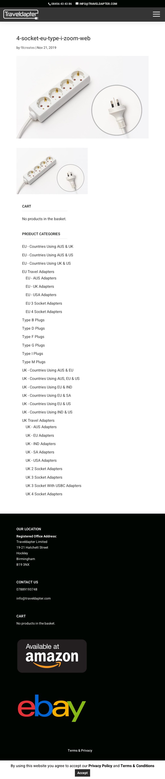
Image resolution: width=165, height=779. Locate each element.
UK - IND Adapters (41, 444)
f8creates (28, 47)
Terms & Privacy (80, 750)
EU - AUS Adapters (41, 278)
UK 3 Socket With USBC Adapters (53, 486)
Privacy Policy (99, 766)
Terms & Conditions (137, 766)
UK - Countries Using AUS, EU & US (51, 379)
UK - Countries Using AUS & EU (47, 370)
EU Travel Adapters (38, 272)
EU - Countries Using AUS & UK (47, 246)
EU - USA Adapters (41, 295)
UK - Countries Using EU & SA (46, 395)
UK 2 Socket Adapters (44, 469)
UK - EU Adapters (40, 435)
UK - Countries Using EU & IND (47, 387)
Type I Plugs (32, 354)
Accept (82, 772)
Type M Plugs (33, 362)
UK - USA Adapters (41, 460)
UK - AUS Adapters (41, 427)
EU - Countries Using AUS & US (47, 255)
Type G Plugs (33, 345)
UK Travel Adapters (38, 420)
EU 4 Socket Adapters (44, 312)
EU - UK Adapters (40, 286)
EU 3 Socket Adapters (44, 303)
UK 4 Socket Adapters (44, 494)
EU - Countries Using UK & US (46, 263)
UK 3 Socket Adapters (44, 477)
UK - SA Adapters (40, 452)
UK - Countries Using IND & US (47, 412)
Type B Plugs (33, 320)
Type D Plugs (33, 328)
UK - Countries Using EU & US (46, 404)
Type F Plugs (33, 337)
